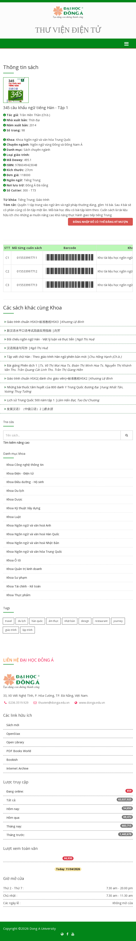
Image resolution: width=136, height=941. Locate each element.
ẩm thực (53, 621)
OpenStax (13, 734)
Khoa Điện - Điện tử (20, 473)
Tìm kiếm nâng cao (16, 442)
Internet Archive (17, 768)
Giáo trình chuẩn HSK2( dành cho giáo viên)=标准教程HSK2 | (60, 378)
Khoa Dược (14, 499)
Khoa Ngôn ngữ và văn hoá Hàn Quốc (32, 534)
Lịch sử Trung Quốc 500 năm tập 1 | (53, 400)
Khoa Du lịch (15, 491)
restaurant (101, 621)
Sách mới (12, 725)
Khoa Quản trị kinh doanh (24, 569)
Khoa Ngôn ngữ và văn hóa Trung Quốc (34, 552)
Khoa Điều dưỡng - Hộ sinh (25, 482)
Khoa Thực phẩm (18, 595)
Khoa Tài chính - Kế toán (23, 586)
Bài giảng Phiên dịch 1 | (67, 367)
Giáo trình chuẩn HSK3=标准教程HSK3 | (45, 322)
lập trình (28, 630)
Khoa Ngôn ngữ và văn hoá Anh (28, 525)
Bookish (12, 760)
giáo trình (11, 630)
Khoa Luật (13, 517)
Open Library (15, 742)
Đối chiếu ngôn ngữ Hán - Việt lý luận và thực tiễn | (50, 339)
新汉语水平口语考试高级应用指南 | (33, 330)
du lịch (22, 621)
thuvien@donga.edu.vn (53, 703)
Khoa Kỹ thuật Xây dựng (23, 508)
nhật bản (69, 621)
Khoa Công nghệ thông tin (25, 465)
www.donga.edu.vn (92, 703)
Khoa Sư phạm (16, 578)
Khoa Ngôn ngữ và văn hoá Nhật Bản (32, 543)
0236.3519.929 (18, 703)
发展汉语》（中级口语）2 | (30, 409)
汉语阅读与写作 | (27, 348)
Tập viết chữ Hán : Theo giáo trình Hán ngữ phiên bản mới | (64, 357)
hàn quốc (37, 621)
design (85, 621)
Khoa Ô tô (13, 560)
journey (118, 621)
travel (8, 621)
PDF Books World (18, 751)
